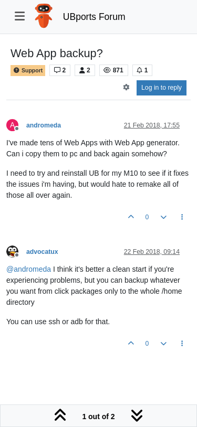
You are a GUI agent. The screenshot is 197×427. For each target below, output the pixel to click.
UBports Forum (94, 17)
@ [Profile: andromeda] (28, 269)
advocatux (42, 251)
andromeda (43, 125)
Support (28, 70)
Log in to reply (161, 87)
